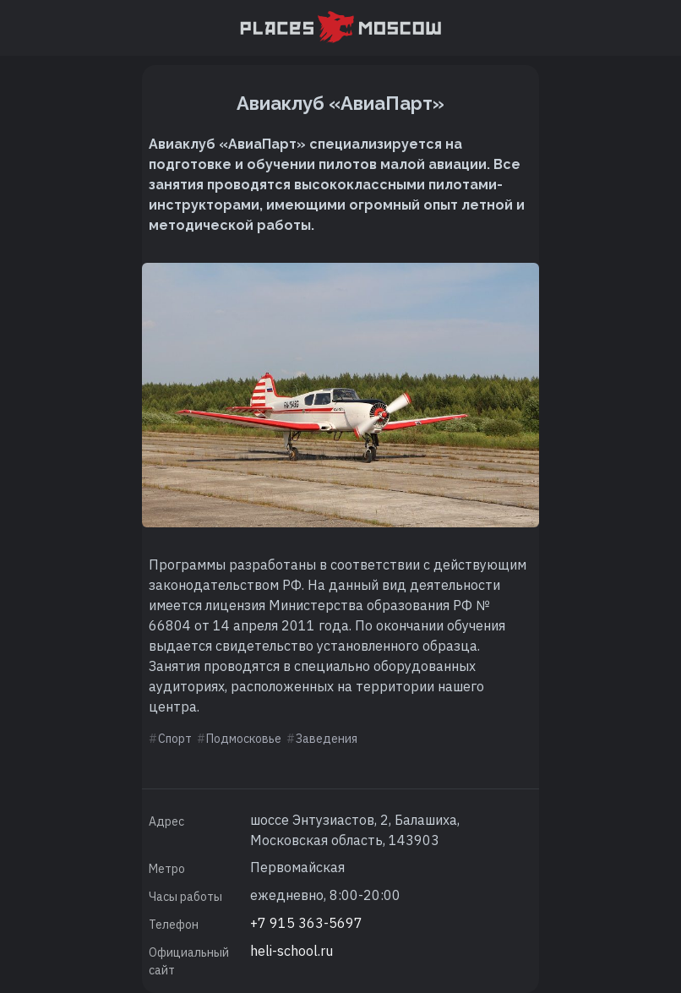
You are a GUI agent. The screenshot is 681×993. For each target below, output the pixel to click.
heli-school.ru (291, 950)
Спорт (175, 738)
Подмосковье (243, 738)
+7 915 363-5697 (306, 922)
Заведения (326, 738)
